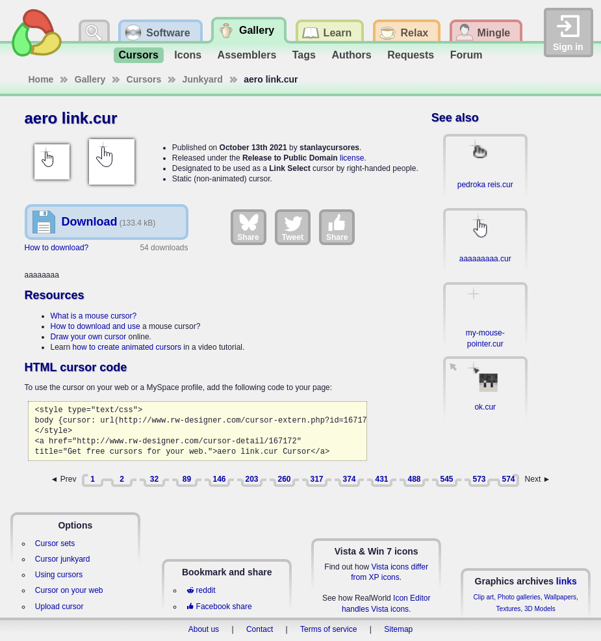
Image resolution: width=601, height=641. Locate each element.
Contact (259, 629)
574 (508, 479)
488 (413, 479)
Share (248, 227)
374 (348, 479)
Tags (304, 54)
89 (187, 479)
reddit (200, 590)
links (566, 581)
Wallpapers (560, 597)
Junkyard (203, 79)
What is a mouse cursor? (94, 315)
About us (203, 629)
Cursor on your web (69, 590)
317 (316, 479)
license (352, 158)
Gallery (90, 79)
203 (251, 479)
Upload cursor (59, 606)
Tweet (292, 227)
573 (478, 479)
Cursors (139, 54)
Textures (508, 608)
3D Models (540, 608)
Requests (410, 54)
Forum (466, 54)
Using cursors (59, 574)
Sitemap (398, 629)
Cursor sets (55, 543)
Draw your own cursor (89, 336)
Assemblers (247, 54)
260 (283, 479)
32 (154, 479)
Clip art (483, 597)
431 (381, 479)
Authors (351, 54)
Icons (187, 54)
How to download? (57, 247)
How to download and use (95, 326)
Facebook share (218, 606)
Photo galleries (519, 597)
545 (446, 479)
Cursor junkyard (62, 559)
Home (41, 79)
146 (218, 479)
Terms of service (328, 629)
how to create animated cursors (127, 347)
